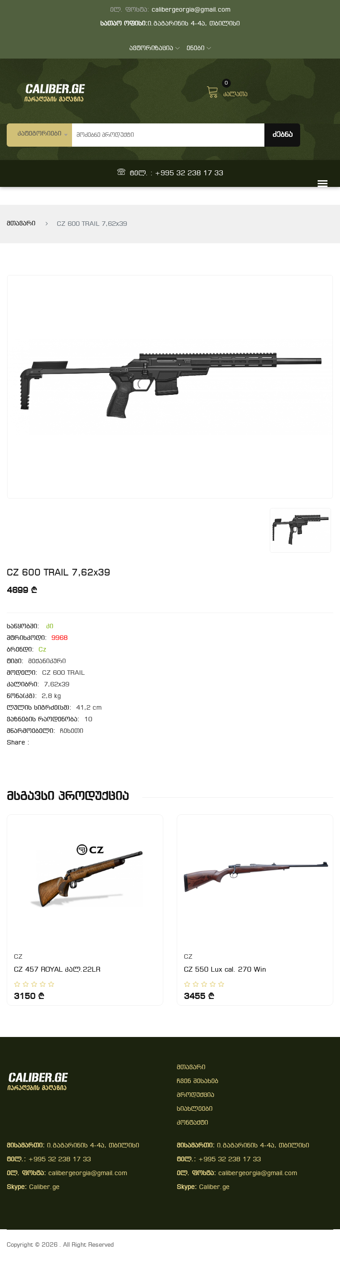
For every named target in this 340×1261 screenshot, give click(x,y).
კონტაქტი (192, 1123)
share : (18, 743)
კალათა (226, 90)
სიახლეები (194, 1109)
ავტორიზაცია (154, 48)
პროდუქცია (195, 1095)
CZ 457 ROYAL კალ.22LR (57, 969)
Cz (42, 650)
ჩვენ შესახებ (197, 1081)
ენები (199, 48)
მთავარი (21, 223)
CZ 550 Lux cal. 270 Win (225, 969)
